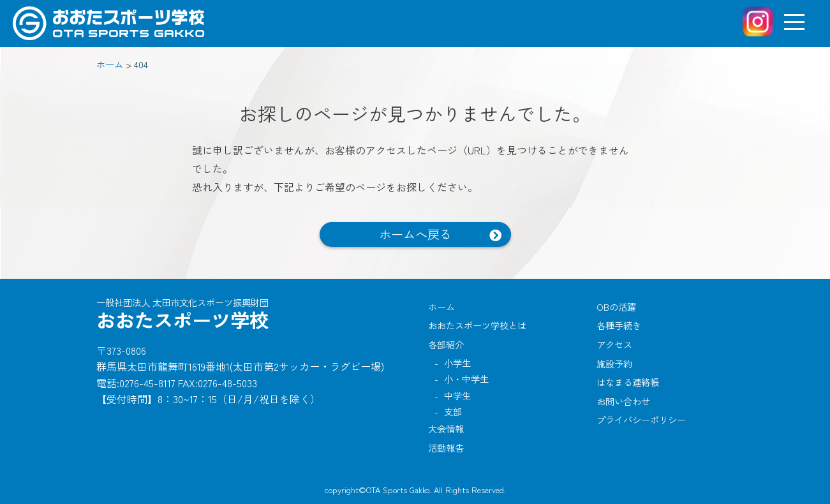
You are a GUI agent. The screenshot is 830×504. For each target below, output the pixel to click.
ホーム (441, 306)
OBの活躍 (616, 306)
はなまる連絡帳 (628, 382)
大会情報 (446, 428)
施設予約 (614, 363)
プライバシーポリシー (641, 419)
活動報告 (446, 447)
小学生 (457, 362)
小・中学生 (466, 378)
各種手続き (619, 325)
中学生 (457, 395)
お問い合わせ (623, 401)
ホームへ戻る (415, 234)
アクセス (614, 344)
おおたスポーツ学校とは (477, 325)
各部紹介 (446, 344)
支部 (453, 411)
